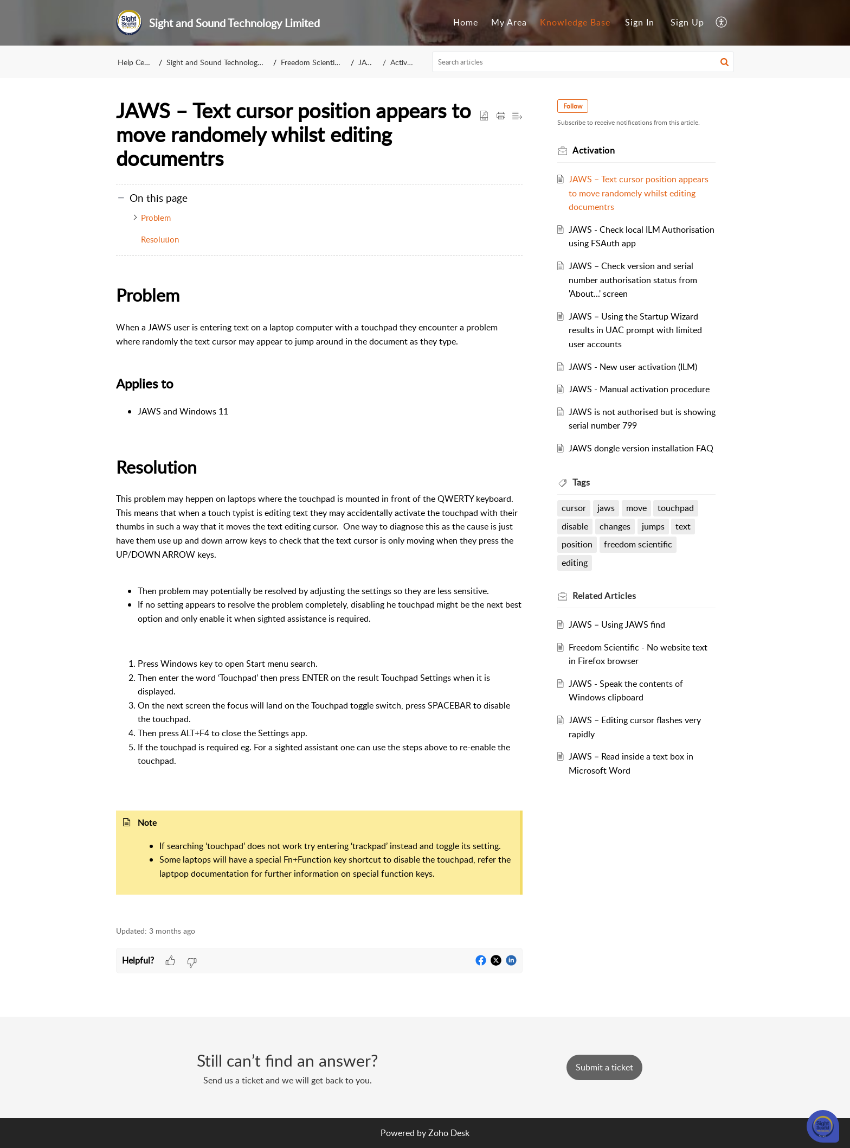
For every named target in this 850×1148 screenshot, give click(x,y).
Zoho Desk (448, 1133)
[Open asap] (823, 1126)
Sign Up (687, 22)
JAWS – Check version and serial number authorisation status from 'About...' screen (633, 279)
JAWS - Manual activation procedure (639, 389)
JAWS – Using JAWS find (617, 624)
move (636, 508)
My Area (509, 22)
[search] (583, 62)
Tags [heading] (581, 482)
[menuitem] (465, 22)
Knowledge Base (575, 22)
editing (575, 563)
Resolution (160, 239)
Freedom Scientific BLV (320, 62)
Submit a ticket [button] (604, 1067)
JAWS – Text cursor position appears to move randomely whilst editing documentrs (639, 193)
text (683, 526)
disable (575, 526)
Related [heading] (604, 596)
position (577, 544)
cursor (574, 508)
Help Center (138, 62)
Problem (156, 217)
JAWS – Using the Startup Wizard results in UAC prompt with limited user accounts (635, 330)
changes (615, 526)
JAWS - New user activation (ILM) (633, 367)
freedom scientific (638, 544)
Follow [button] (572, 106)
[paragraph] (319, 597)
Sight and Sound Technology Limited (227, 62)
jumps (653, 526)
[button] (722, 22)
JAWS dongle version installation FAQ (641, 448)
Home (465, 22)
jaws (606, 508)
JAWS (370, 62)
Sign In (639, 22)
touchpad (676, 508)
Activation (407, 62)
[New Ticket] (604, 1067)
